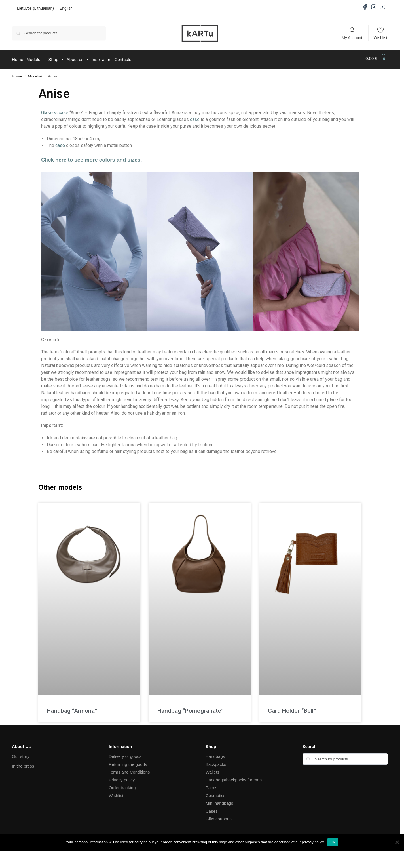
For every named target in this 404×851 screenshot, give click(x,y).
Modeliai (35, 74)
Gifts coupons (219, 817)
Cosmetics (215, 793)
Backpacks (216, 762)
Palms (211, 785)
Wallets (212, 770)
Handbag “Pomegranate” (190, 708)
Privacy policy (122, 777)
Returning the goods (128, 762)
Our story (20, 754)
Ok (332, 842)
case (195, 117)
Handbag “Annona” (72, 708)
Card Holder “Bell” (292, 708)
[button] (376, 58)
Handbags (215, 754)
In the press (23, 764)
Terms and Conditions (129, 770)
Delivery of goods (125, 754)
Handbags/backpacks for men (234, 777)
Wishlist (380, 33)
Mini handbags (219, 801)
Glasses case (54, 111)
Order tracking (122, 785)
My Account (352, 33)
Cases (212, 809)
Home (17, 74)
